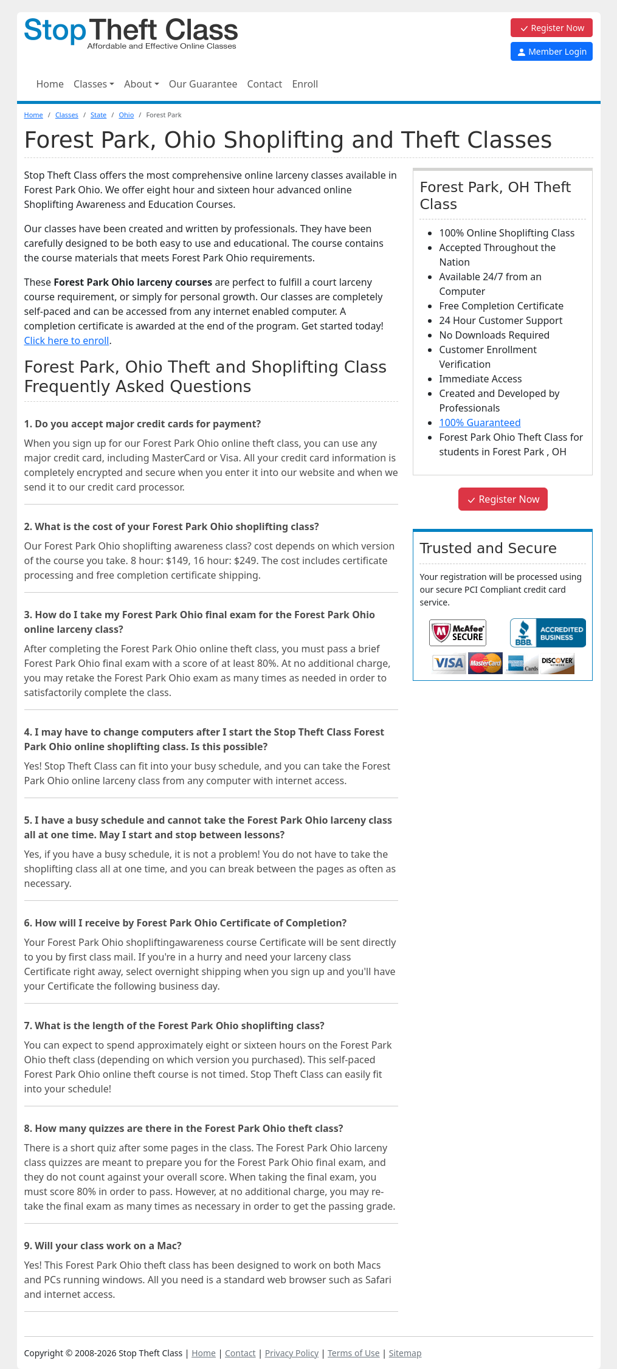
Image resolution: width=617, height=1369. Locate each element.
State (98, 114)
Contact (264, 84)
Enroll (305, 84)
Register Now (551, 27)
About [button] (137, 84)
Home (50, 84)
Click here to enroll (66, 340)
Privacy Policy (292, 1353)
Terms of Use (354, 1353)
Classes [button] (90, 84)
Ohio (126, 114)
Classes (66, 114)
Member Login (552, 51)
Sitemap (405, 1353)
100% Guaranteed (479, 422)
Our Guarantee (203, 84)
